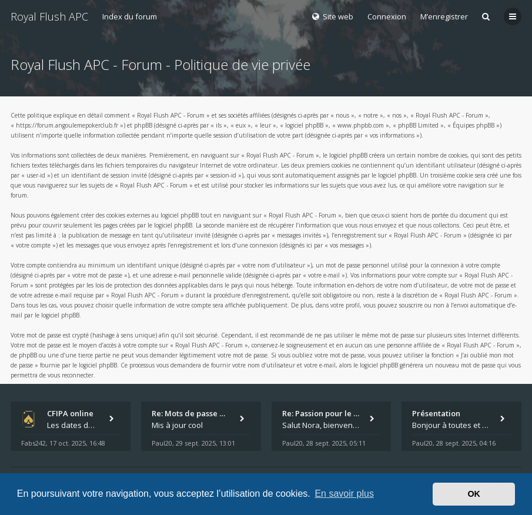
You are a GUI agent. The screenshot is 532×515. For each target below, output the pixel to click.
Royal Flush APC (49, 16)
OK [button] (473, 494)
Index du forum (129, 16)
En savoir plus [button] (344, 494)
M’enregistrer (444, 16)
